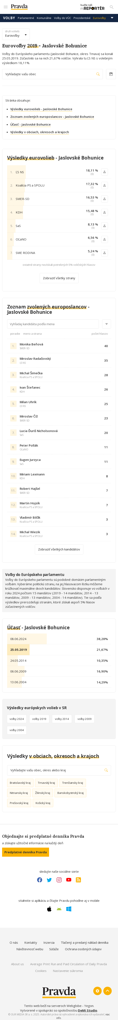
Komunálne (44, 16)
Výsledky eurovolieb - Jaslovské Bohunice (41, 107)
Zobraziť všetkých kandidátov (59, 547)
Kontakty (30, 940)
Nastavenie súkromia (68, 968)
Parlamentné (26, 16)
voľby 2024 (17, 717)
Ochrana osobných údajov (83, 947)
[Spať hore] (107, 989)
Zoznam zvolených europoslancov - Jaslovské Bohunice (52, 115)
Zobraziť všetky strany (59, 276)
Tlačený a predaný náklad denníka (84, 940)
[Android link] (59, 907)
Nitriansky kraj (19, 791)
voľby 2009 (85, 717)
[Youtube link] (68, 877)
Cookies (40, 968)
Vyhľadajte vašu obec (52, 72)
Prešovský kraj (19, 801)
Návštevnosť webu (29, 947)
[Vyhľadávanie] (111, 6)
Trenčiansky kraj (72, 781)
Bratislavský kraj (20, 781)
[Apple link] (49, 906)
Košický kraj (43, 801)
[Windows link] (68, 906)
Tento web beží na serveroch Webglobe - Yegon (58, 1004)
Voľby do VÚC (62, 16)
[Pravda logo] (39, 6)
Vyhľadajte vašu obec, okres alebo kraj (59, 768)
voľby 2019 (39, 717)
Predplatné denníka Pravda (25, 850)
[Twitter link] (49, 877)
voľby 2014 (62, 717)
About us (17, 962)
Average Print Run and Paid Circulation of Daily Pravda (68, 962)
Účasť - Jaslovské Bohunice (30, 122)
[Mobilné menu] (5, 5)
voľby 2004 (17, 728)
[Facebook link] (39, 877)
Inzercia (48, 940)
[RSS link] (78, 877)
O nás (14, 940)
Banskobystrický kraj (70, 791)
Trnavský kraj (46, 781)
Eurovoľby (99, 16)
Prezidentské (82, 16)
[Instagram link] (59, 877)
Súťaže (54, 947)
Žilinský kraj (42, 791)
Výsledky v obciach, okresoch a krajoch (39, 130)
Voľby (9, 15)
